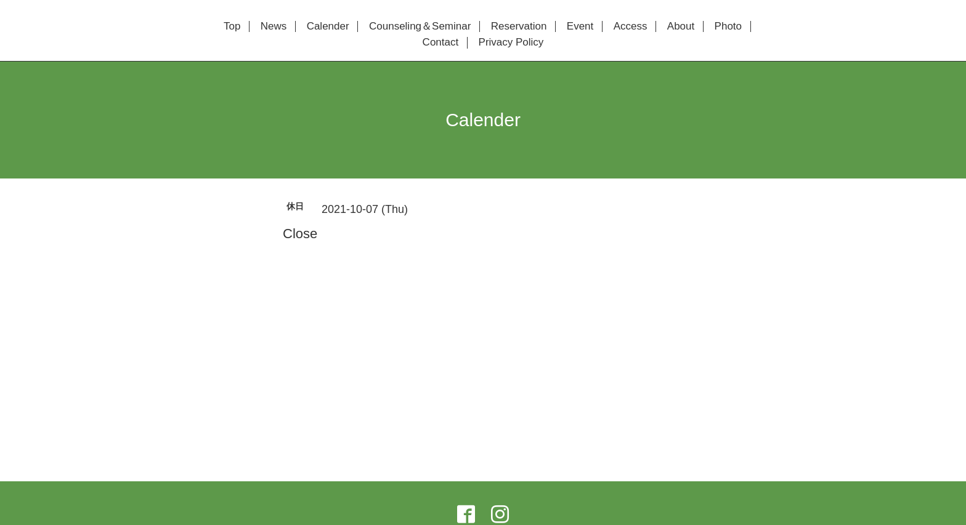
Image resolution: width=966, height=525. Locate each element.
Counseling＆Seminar (420, 26)
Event (580, 26)
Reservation (519, 26)
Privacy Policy (511, 42)
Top (232, 26)
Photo (728, 26)
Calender (328, 26)
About (680, 26)
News (274, 26)
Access (630, 26)
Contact (441, 42)
